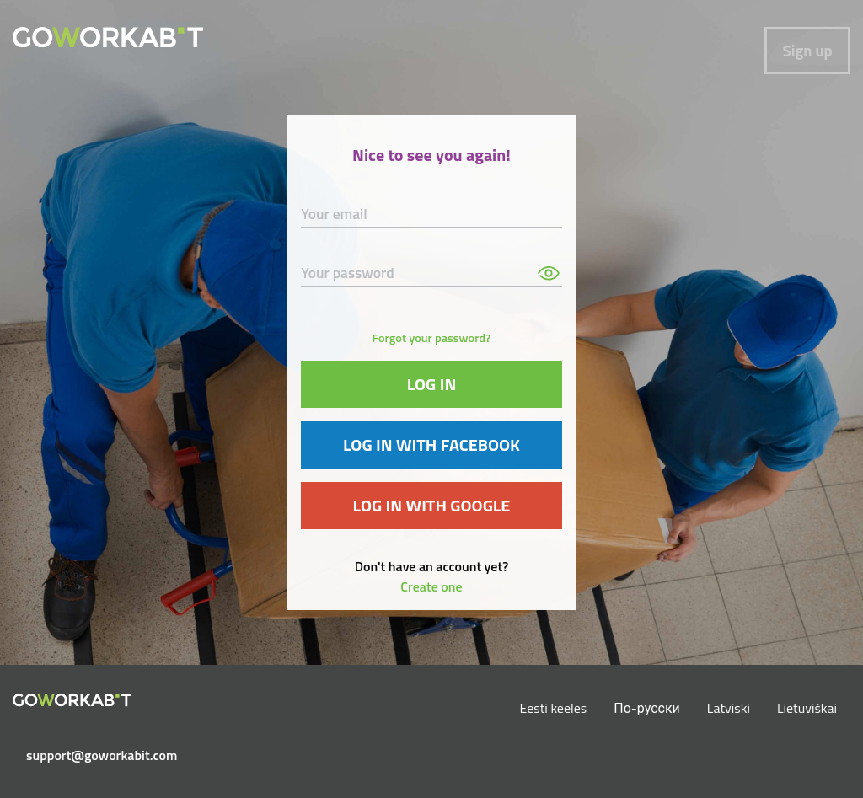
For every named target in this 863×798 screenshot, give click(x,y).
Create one (431, 586)
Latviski (728, 708)
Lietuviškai (807, 708)
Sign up (808, 50)
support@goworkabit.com (78, 755)
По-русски (647, 708)
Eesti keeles (553, 708)
